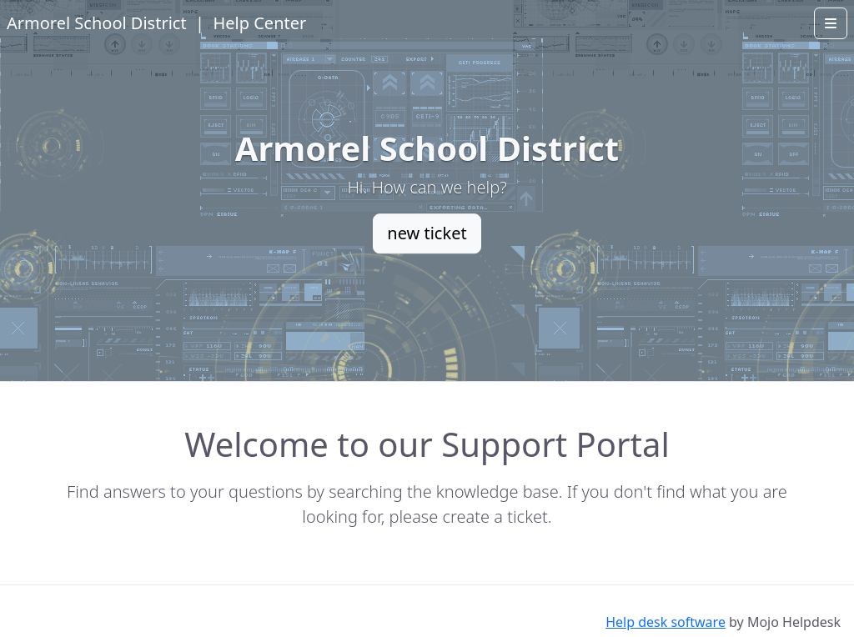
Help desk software (665, 622)
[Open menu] (830, 23)
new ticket (426, 233)
